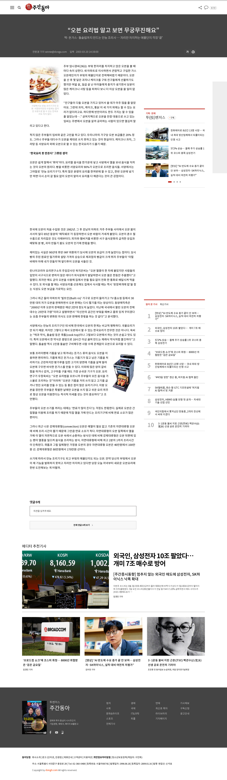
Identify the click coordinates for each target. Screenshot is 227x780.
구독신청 (184, 708)
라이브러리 (161, 713)
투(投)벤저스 (155, 117)
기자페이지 (161, 718)
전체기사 (110, 723)
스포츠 (109, 718)
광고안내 (184, 713)
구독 (172, 117)
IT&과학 (135, 713)
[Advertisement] (75, 202)
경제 (133, 703)
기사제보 (184, 703)
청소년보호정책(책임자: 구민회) (127, 757)
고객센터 (78, 757)
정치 (108, 703)
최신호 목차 (162, 708)
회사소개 (36, 757)
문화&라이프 (112, 713)
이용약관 (88, 757)
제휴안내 (68, 757)
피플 (133, 718)
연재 (158, 703)
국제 (133, 708)
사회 (108, 708)
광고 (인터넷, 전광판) (52, 757)
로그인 (213, 8)
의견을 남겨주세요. (42, 511)
